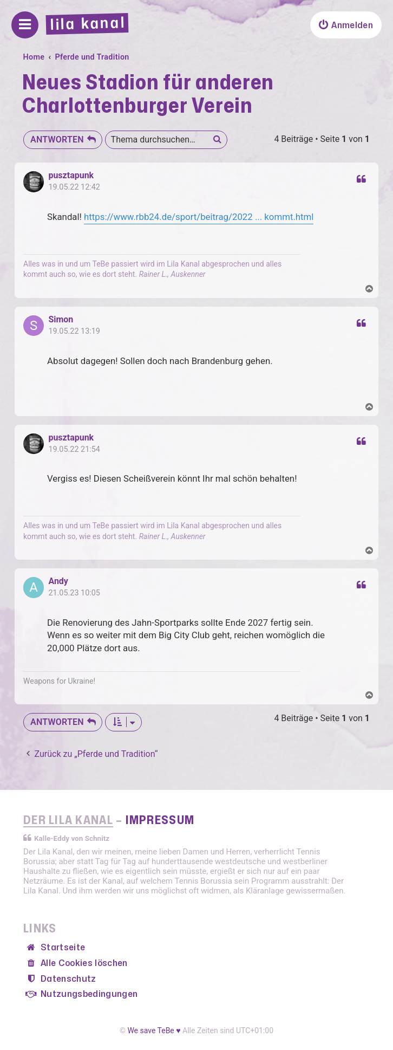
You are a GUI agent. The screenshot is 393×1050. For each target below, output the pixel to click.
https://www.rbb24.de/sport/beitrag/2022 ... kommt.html (198, 216)
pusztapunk (71, 175)
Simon (60, 319)
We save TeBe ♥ (153, 1030)
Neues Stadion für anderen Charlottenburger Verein (148, 94)
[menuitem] (346, 24)
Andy (58, 581)
